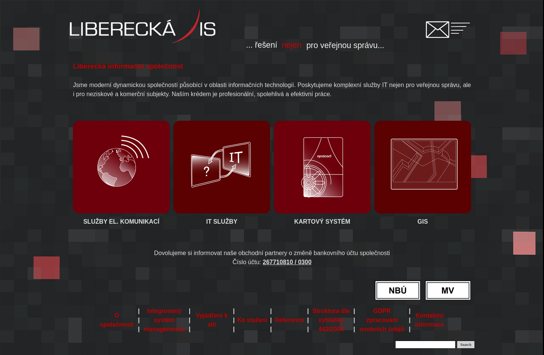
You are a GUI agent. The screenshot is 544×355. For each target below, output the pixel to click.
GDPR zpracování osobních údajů (382, 320)
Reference (289, 320)
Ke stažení (252, 320)
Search (466, 345)
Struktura (331, 320)
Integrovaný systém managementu (164, 320)
